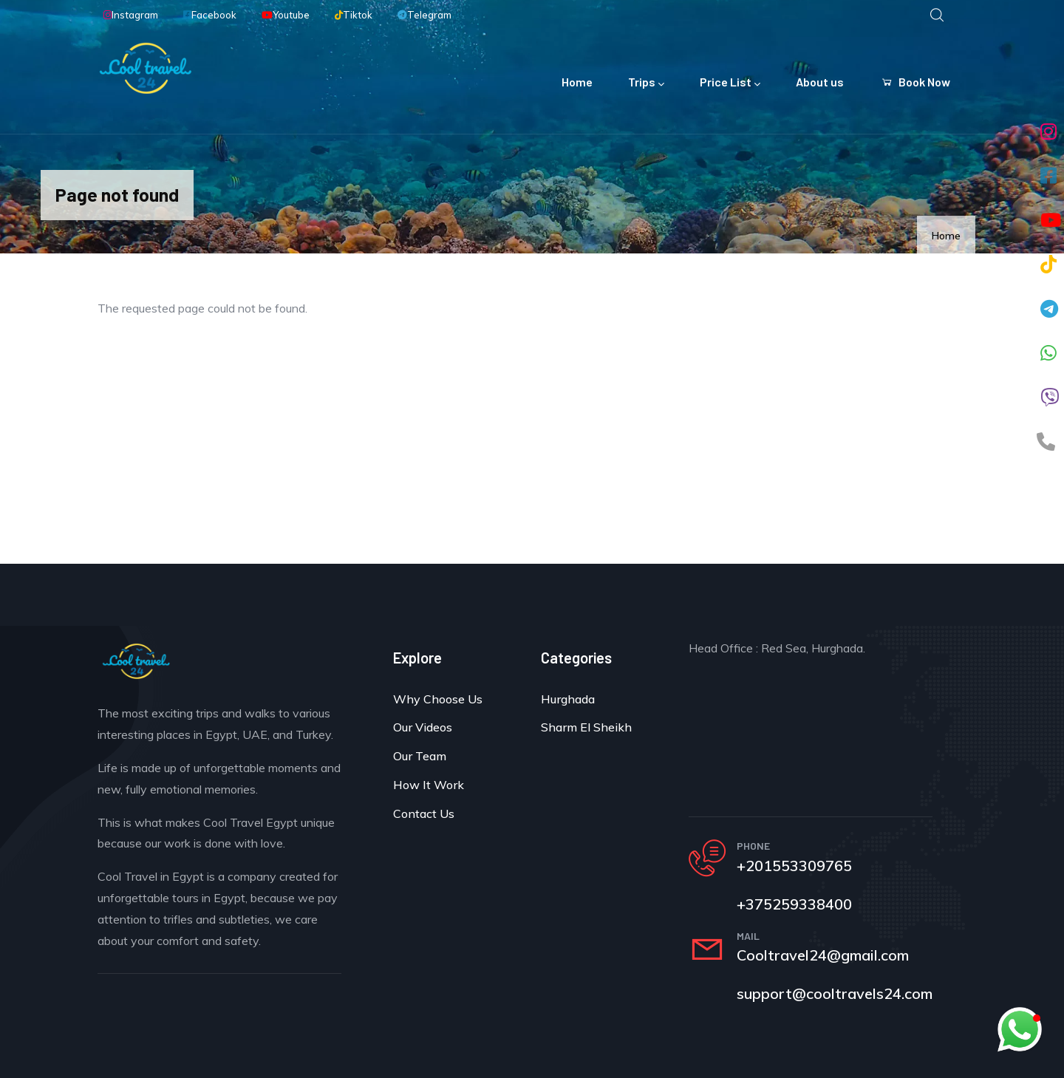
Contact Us (423, 813)
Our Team (419, 755)
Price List (730, 83)
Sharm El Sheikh (586, 727)
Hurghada (568, 699)
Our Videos (422, 727)
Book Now (914, 82)
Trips (646, 83)
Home (577, 82)
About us (820, 82)
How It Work (428, 784)
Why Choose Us (437, 699)
